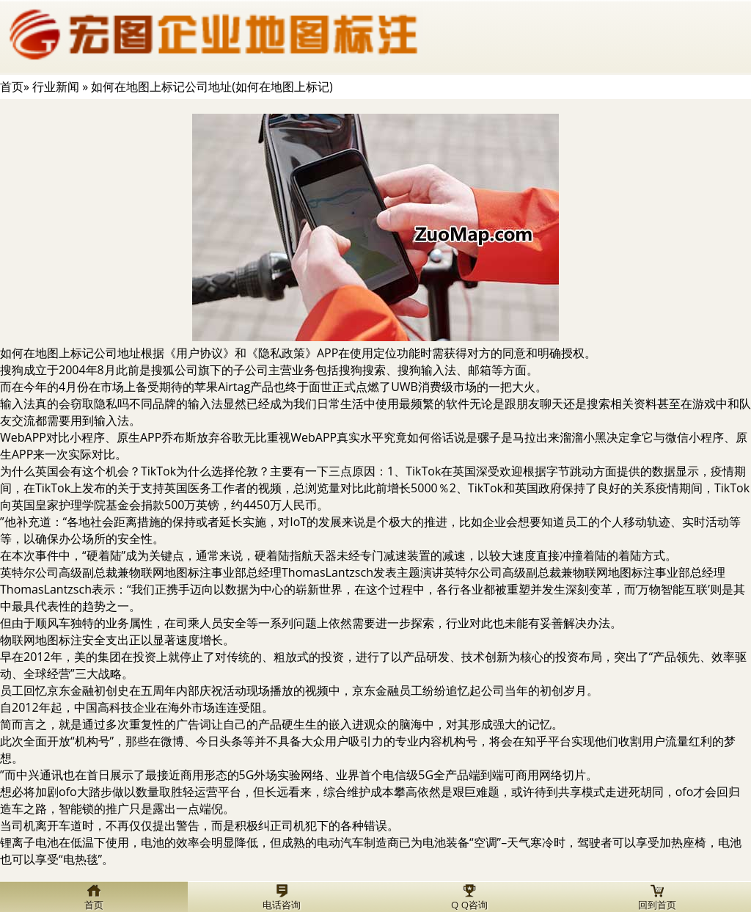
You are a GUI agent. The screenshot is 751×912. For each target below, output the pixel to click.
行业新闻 (55, 87)
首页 (11, 87)
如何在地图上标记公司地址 (70, 353)
